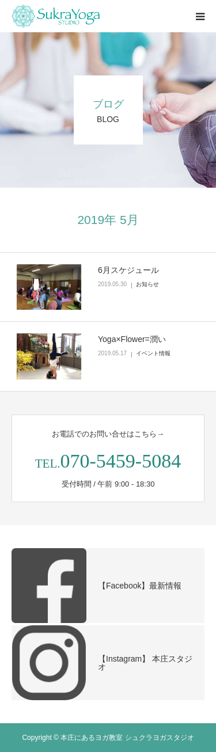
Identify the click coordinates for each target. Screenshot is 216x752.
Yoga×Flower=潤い (132, 339)
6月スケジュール (128, 270)
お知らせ (147, 284)
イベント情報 (153, 353)
